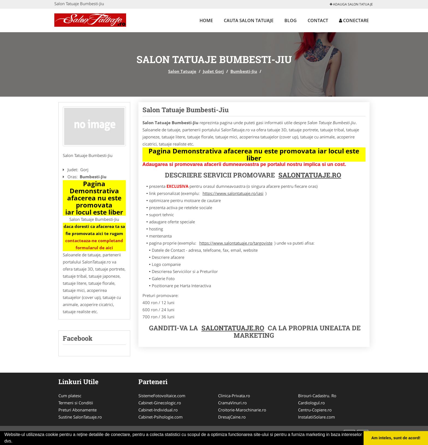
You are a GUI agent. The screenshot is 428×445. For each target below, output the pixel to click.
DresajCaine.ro (232, 417)
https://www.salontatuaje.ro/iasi (233, 193)
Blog (290, 20)
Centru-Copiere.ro (315, 410)
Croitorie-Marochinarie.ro (242, 410)
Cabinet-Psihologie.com (160, 417)
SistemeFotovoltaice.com (161, 395)
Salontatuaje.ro (232, 328)
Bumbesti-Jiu (243, 71)
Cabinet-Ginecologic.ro (159, 402)
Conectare (354, 20)
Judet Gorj (213, 71)
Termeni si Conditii (75, 402)
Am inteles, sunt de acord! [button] (395, 438)
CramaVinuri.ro (232, 402)
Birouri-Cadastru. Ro (317, 395)
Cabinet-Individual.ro (158, 410)
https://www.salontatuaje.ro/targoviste (235, 243)
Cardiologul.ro (311, 402)
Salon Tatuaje (182, 71)
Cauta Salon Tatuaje (249, 20)
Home (206, 20)
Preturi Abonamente (77, 410)
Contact (318, 20)
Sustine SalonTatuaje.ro (80, 417)
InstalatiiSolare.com (316, 417)
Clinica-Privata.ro (234, 395)
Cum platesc (69, 395)
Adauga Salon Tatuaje (351, 4)
